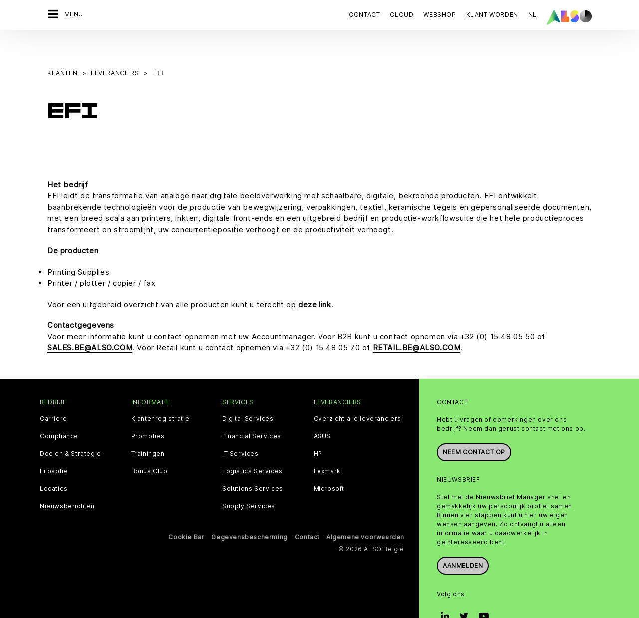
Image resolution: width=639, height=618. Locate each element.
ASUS (322, 410)
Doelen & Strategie (70, 428)
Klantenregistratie (160, 393)
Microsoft (329, 463)
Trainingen (148, 428)
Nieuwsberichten (67, 480)
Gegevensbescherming (249, 511)
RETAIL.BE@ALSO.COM (417, 322)
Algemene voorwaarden (365, 511)
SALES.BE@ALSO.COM (89, 322)
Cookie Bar (186, 511)
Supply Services (248, 480)
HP (318, 428)
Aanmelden (463, 540)
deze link (314, 279)
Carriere (53, 393)
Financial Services (251, 410)
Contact (364, 14)
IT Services (240, 428)
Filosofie (54, 445)
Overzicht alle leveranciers (357, 393)
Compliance (59, 410)
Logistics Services (252, 445)
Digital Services (248, 393)
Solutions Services (252, 463)
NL (532, 14)
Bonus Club (149, 445)
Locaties (54, 463)
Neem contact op (474, 426)
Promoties (148, 410)
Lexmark (327, 445)
